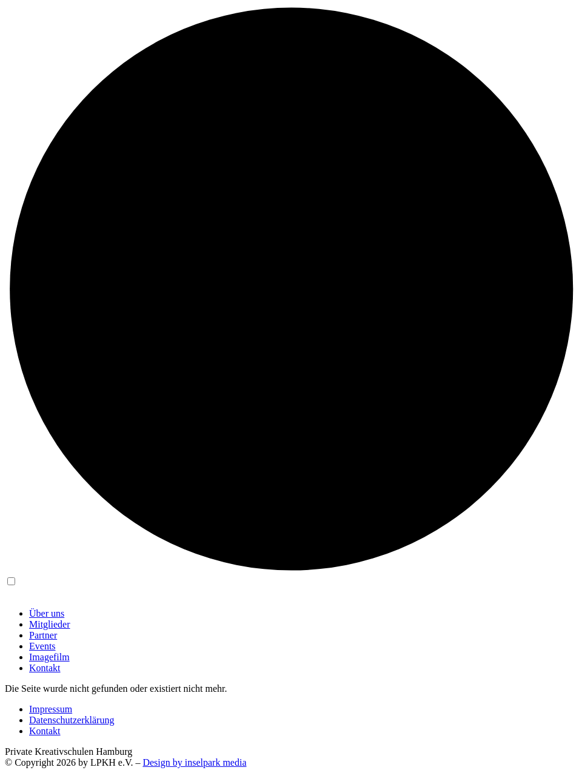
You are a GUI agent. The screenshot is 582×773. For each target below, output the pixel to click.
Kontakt (45, 668)
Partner (43, 635)
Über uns (46, 613)
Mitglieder (49, 624)
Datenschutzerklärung (71, 720)
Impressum (50, 709)
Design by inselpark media (194, 762)
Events (42, 646)
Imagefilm (49, 657)
